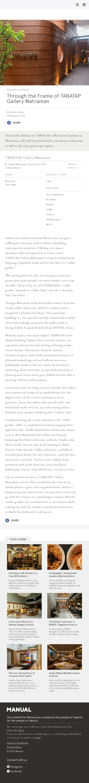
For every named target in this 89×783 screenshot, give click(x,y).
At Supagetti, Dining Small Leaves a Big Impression (63, 574)
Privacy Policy (14, 747)
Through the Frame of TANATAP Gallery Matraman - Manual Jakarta (13, 4)
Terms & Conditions (17, 743)
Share (16, 122)
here (21, 730)
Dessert (50, 214)
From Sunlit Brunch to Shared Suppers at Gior (21, 623)
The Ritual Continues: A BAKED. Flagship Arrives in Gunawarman (63, 624)
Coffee (49, 209)
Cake (49, 181)
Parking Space (53, 219)
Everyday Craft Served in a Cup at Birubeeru (23, 574)
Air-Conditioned (55, 194)
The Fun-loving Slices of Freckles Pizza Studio (22, 674)
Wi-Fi (49, 224)
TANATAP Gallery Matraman (27, 157)
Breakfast (51, 199)
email (38, 737)
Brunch (50, 204)
